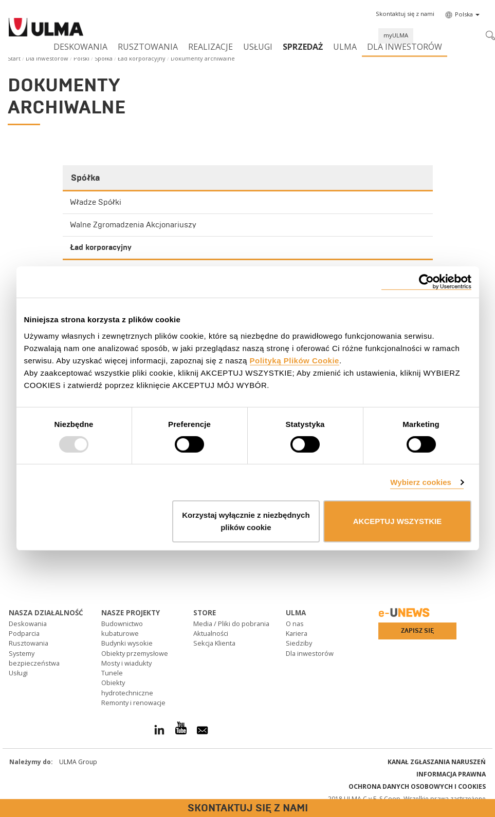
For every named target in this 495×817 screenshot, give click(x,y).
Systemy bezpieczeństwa (34, 658)
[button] (405, 14)
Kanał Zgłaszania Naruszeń (437, 761)
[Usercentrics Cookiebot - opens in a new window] (426, 282)
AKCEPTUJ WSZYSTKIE (397, 521)
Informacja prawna (451, 774)
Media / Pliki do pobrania (231, 623)
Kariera (296, 633)
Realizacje (210, 46)
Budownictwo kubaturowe (122, 628)
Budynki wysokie (127, 643)
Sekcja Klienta (214, 643)
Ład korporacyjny (142, 58)
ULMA (345, 46)
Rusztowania (148, 46)
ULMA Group (78, 761)
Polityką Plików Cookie (294, 360)
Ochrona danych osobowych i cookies (417, 786)
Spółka (104, 58)
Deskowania (80, 46)
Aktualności (210, 633)
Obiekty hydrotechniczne (127, 687)
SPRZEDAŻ (303, 46)
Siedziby (299, 643)
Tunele (112, 672)
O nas (295, 623)
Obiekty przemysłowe (134, 653)
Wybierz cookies (420, 482)
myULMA (395, 35)
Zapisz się (417, 630)
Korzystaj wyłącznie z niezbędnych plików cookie (245, 521)
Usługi (257, 46)
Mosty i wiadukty (126, 663)
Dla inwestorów (404, 46)
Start (14, 58)
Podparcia (24, 633)
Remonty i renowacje (133, 702)
